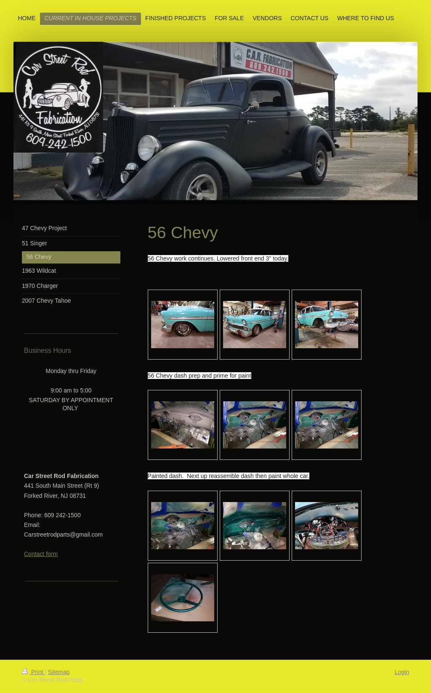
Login (402, 672)
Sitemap (58, 672)
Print (33, 672)
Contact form (41, 554)
